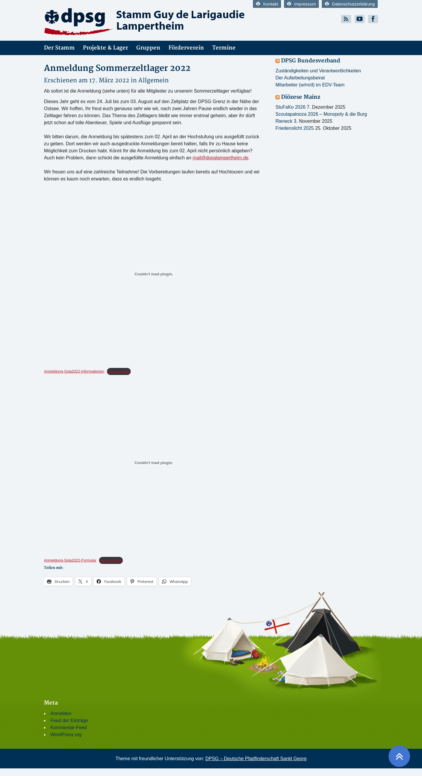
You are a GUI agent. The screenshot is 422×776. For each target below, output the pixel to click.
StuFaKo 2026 (290, 107)
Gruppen (148, 48)
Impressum (301, 3)
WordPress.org (65, 734)
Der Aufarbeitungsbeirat (300, 77)
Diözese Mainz (300, 97)
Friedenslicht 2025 (294, 128)
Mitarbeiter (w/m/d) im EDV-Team (310, 84)
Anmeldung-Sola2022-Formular (70, 560)
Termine (224, 48)
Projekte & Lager (105, 48)
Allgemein (153, 80)
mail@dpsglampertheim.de (221, 157)
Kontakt (267, 3)
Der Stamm (59, 48)
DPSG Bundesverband (310, 60)
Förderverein (186, 48)
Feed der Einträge (69, 720)
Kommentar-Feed (68, 727)
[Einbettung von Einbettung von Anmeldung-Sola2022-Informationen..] (154, 274)
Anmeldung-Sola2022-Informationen (74, 371)
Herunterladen (119, 371)
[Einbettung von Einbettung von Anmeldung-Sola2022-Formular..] (154, 463)
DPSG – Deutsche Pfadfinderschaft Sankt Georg (256, 758)
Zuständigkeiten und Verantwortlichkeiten (318, 70)
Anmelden (61, 713)
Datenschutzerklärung (350, 3)
